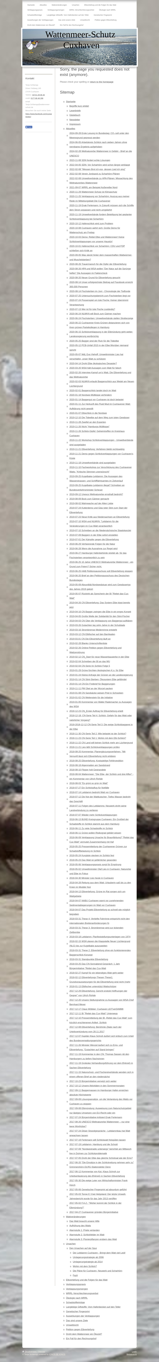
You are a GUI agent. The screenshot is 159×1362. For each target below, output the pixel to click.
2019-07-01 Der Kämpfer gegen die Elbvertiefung (94, 539)
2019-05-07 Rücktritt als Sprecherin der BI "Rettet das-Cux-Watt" (99, 595)
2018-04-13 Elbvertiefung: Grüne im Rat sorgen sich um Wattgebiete (97, 893)
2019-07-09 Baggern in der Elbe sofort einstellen (93, 535)
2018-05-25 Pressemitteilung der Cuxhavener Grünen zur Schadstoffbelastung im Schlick (98, 848)
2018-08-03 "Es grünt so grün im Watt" (88, 783)
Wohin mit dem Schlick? (85, 1266)
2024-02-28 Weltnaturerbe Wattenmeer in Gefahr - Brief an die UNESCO (100, 153)
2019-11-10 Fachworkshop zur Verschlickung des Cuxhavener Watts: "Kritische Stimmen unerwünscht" (100, 469)
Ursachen (71, 1244)
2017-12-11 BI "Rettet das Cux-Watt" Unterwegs (93, 1013)
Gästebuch (74, 115)
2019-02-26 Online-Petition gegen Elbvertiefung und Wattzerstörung (95, 650)
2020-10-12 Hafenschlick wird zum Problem (91, 223)
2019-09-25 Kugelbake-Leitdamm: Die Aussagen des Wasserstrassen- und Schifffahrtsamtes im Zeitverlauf (96, 478)
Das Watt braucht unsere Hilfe (84, 1221)
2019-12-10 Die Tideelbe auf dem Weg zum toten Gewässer (99, 417)
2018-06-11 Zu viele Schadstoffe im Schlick (91, 828)
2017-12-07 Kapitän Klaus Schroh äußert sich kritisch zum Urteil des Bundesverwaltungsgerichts (101, 1038)
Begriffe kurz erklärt (79, 106)
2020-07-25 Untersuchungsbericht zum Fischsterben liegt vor (100, 296)
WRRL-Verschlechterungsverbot (82, 1293)
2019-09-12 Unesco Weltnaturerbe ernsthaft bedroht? (96, 494)
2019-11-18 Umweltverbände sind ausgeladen (92, 462)
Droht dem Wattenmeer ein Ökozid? (84, 1334)
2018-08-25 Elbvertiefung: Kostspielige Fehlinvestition (96, 760)
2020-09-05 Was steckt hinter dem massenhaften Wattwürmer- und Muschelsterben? (100, 257)
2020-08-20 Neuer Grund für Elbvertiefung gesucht (94, 277)
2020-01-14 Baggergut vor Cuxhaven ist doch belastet (96, 399)
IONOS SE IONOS (57, 1354)
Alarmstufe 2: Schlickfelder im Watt (86, 1234)
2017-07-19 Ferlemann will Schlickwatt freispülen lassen (97, 1140)
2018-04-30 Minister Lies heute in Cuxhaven (91, 878)
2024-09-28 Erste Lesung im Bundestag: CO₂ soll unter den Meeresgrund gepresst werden (99, 135)
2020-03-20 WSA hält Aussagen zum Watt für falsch (95, 368)
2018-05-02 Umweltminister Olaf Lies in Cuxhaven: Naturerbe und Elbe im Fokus (100, 871)
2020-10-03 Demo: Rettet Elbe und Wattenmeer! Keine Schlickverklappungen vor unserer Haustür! (96, 239)
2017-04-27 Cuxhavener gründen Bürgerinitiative (93, 1212)
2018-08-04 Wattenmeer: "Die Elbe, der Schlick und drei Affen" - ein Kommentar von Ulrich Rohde (101, 776)
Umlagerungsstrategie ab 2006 (88, 1257)
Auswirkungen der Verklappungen (83, 1316)
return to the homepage (101, 82)
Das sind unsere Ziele (77, 1320)
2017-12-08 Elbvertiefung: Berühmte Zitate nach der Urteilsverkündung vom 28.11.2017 (95, 1029)
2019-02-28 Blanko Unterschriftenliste (88, 643)
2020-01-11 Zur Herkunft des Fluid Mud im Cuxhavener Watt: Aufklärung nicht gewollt (100, 406)
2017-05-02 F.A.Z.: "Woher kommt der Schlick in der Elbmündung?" (95, 1205)
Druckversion (29, 1352)
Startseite (71, 101)
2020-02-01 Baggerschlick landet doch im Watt (92, 390)
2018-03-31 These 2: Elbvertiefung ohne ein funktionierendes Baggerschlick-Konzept (100, 952)
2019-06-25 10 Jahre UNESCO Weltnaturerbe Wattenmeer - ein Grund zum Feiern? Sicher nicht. (101, 564)
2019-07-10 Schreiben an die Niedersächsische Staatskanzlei (100, 530)
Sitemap (41, 1352)
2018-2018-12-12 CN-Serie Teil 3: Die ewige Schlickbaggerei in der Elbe (101, 726)
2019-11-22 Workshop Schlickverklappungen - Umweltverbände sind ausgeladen (101, 442)
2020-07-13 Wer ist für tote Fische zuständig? (92, 309)
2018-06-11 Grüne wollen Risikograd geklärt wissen (95, 833)
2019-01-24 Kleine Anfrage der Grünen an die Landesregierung (101, 675)
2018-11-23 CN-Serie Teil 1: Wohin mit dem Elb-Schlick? (97, 738)
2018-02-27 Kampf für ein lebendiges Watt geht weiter (96, 973)
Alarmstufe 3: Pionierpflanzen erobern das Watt (93, 1239)
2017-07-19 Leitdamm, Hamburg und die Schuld (93, 1144)
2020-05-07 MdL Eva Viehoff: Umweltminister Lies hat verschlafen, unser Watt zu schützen (96, 356)
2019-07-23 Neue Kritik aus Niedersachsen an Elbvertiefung (99, 517)
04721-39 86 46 (38, 95)
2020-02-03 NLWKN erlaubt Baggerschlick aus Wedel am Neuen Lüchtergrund (101, 383)
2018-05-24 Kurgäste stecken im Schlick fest (91, 855)
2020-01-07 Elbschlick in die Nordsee (88, 413)
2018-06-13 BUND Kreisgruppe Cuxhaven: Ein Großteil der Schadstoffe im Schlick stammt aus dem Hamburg (99, 821)
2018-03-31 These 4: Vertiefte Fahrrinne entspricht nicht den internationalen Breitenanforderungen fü (99, 921)
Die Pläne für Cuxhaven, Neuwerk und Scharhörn (97, 1271)
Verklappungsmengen (77, 1289)
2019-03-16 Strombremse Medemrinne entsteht (93, 630)
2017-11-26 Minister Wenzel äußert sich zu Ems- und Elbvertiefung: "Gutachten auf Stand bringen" (96, 1047)
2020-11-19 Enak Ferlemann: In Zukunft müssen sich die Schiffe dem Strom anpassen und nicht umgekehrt (101, 207)
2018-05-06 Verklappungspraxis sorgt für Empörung (95, 864)
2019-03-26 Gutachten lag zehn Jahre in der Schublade (97, 625)
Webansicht (132, 1354)
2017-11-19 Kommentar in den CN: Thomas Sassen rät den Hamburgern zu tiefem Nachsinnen (99, 1056)
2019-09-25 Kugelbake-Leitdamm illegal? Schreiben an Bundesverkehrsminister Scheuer (97, 487)
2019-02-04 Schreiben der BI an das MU (89, 661)
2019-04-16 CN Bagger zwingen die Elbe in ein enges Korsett (100, 611)
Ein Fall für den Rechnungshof (81, 1338)
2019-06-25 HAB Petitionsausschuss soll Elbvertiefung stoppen (101, 571)
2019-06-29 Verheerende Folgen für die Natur (92, 544)
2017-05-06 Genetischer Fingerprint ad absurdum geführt (98, 1189)
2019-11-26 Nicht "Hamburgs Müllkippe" (89, 426)
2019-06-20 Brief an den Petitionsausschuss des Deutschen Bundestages (99, 577)
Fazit (75, 1275)
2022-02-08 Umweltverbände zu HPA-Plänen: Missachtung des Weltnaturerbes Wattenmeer (101, 180)
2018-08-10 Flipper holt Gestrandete (87, 770)
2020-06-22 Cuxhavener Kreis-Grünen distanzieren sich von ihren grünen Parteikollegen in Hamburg (99, 325)
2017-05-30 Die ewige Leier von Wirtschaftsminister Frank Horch (98, 1182)
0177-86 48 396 (37, 98)
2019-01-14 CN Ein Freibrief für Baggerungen (92, 684)
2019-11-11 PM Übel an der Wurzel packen (91, 688)
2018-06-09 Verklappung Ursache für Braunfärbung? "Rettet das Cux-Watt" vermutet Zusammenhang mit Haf (101, 839)
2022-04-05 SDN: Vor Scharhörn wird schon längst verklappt (99, 165)
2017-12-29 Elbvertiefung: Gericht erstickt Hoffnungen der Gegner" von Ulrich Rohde (98, 993)
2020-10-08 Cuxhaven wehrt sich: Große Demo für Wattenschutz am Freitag (94, 230)
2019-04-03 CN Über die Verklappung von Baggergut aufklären (101, 621)
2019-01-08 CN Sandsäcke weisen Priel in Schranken (96, 693)
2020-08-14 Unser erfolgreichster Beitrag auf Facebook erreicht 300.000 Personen (101, 284)
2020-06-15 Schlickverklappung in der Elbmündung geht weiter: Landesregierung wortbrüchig (101, 334)
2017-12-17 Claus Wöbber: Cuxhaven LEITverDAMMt (96, 1009)
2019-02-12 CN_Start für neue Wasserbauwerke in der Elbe (99, 657)
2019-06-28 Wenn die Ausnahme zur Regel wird (93, 548)
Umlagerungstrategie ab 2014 (88, 1262)
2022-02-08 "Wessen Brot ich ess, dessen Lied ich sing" (97, 169)
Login (134, 1352)
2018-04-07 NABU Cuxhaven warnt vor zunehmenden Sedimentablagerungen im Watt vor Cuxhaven (96, 902)
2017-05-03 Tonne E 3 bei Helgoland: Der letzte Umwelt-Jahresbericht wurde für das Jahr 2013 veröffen (97, 1196)
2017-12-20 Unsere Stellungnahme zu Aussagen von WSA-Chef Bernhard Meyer (101, 1002)
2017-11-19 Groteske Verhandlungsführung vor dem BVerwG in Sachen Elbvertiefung (101, 1065)
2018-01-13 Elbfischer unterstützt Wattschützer (92, 986)
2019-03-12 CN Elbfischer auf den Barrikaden (92, 634)
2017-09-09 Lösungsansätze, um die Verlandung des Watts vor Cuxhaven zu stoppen (101, 1101)
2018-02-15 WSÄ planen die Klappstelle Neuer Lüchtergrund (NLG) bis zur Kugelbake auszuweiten (99, 943)
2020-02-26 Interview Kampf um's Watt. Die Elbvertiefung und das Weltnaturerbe (100, 374)
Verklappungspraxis (76, 1284)
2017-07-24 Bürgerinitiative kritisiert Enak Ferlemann (95, 1117)
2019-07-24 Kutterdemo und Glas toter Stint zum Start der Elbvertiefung (98, 510)
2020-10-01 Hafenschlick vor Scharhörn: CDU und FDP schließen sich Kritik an (97, 248)
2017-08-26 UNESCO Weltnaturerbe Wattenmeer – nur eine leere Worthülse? (99, 1124)
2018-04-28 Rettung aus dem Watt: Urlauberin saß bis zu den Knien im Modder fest (100, 884)
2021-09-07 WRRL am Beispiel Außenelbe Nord (93, 187)
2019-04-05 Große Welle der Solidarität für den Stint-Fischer (99, 616)
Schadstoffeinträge (75, 1302)
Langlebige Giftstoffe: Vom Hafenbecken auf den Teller (93, 1307)
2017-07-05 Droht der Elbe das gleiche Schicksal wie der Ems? (101, 1158)
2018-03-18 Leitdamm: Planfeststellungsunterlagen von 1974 (99, 936)
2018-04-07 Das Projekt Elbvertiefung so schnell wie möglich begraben (99, 911)
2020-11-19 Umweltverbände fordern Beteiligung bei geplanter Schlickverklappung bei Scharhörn (100, 216)
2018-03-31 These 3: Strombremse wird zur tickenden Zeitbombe (96, 930)
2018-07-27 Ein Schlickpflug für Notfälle (89, 788)
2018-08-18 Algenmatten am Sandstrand (89, 765)
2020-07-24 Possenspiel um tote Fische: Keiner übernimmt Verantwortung (98, 302)
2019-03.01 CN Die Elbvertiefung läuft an (90, 639)
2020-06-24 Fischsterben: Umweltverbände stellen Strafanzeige (101, 318)
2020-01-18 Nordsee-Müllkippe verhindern (90, 395)
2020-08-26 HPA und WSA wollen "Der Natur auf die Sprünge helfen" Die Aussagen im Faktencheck (100, 270)
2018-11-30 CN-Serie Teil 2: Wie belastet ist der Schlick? (97, 733)
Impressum (75, 124)
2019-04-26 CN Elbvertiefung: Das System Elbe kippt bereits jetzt (99, 604)
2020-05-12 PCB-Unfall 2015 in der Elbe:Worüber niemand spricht (98, 347)
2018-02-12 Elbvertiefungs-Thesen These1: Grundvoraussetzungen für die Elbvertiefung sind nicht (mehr (99, 979)
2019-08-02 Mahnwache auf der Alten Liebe (91, 503)
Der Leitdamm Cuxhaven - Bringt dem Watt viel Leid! (99, 1253)
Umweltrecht (72, 1325)
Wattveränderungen (76, 1216)
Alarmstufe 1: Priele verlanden (84, 1230)
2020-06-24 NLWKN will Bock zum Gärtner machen (95, 313)
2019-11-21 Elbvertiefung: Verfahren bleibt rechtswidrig (97, 449)
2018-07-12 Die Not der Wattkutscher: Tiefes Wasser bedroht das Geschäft (100, 799)
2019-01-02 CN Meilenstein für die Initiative (91, 697)
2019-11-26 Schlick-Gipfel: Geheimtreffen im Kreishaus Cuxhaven (97, 433)
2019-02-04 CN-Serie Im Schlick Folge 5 (89, 666)
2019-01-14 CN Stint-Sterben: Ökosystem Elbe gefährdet (98, 679)
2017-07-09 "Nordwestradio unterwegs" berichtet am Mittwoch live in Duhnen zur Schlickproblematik (100, 1151)
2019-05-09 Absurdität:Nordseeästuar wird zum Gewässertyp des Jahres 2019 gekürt (100, 586)
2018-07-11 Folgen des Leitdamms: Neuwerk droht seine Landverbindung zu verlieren (97, 808)
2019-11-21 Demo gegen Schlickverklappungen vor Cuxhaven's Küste (101, 456)
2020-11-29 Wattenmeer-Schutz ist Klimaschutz (93, 192)
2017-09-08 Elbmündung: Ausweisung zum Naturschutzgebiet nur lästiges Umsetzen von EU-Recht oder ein (100, 1110)
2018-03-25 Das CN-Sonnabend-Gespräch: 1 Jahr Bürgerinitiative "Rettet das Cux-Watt (94, 966)
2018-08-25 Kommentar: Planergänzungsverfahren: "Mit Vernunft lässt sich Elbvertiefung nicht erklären (97, 753)
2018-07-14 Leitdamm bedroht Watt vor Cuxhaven (94, 792)
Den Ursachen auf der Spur (83, 1248)
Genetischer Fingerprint (78, 1311)
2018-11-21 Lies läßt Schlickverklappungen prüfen (94, 747)
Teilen (29, 127)
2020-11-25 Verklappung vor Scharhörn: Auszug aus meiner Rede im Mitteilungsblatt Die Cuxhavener (99, 198)
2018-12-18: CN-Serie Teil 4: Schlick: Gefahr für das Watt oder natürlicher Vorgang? (100, 717)
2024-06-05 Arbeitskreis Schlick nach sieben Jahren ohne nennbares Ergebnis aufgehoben (98, 144)
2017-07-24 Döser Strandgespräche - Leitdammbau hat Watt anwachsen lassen (99, 1133)
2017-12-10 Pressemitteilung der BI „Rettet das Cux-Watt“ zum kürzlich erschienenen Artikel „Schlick (100, 1020)
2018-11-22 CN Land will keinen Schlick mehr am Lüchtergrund (101, 742)
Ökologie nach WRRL (77, 1298)
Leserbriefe (75, 110)
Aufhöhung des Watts (80, 1225)
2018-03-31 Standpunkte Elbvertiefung (88, 959)
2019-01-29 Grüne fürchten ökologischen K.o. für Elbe (96, 670)
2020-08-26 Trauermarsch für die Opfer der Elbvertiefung (97, 264)
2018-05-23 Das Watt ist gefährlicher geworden (93, 860)
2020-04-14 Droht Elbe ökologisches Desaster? (93, 363)
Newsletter (74, 119)
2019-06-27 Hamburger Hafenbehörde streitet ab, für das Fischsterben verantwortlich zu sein (98, 555)
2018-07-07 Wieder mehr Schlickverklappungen (93, 815)
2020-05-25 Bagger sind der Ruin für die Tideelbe (94, 341)
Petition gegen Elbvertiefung (80, 1329)
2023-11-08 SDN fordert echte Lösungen (89, 160)
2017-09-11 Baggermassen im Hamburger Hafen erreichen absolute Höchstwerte (98, 1092)
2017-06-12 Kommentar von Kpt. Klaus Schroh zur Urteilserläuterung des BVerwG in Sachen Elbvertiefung (97, 1173)
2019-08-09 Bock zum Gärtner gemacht (89, 499)
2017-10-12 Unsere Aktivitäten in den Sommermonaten (97, 1085)
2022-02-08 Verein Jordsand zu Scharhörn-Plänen (94, 174)
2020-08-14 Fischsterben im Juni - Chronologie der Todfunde (99, 291)
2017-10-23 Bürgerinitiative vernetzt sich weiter (93, 1081)
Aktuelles (70, 128)
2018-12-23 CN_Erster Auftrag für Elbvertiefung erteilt (96, 711)
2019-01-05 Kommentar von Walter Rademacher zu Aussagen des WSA (100, 704)
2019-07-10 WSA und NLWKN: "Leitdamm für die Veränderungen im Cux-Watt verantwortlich (94, 523)
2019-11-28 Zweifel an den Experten (87, 422)
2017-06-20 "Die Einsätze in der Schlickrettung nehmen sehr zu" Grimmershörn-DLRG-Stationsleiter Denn (101, 1164)
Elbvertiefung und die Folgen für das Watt (86, 1280)
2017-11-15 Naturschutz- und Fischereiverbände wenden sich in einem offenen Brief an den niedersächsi (101, 1074)
